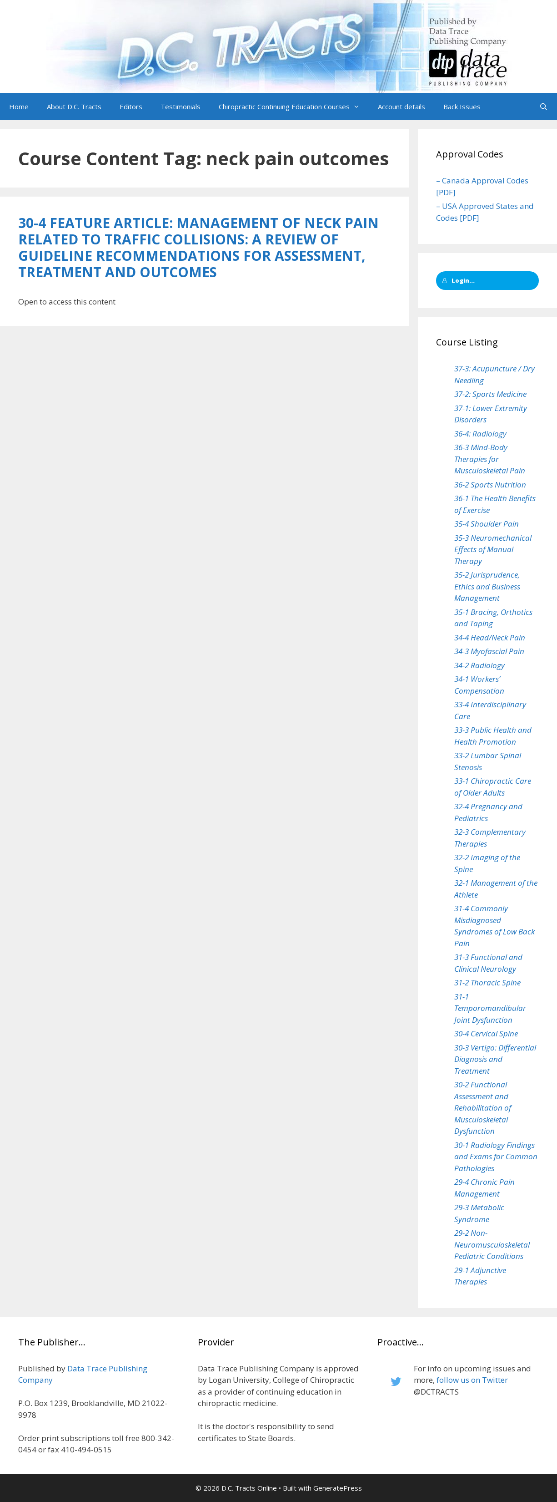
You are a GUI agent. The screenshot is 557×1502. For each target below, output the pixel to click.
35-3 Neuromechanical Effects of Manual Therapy (493, 549)
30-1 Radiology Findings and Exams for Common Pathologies (495, 1156)
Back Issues (462, 106)
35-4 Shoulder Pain (486, 523)
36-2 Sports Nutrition (490, 484)
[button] (359, 106)
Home (19, 106)
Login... (458, 280)
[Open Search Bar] (543, 106)
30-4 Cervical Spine (486, 1033)
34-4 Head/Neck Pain (489, 637)
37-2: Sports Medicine (490, 394)
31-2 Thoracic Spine (487, 982)
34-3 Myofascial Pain (489, 651)
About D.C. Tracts (74, 106)
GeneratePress (337, 1487)
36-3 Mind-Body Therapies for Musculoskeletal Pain (489, 459)
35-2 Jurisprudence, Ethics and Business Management (487, 586)
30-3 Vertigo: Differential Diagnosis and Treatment (495, 1059)
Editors (131, 106)
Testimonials (181, 106)
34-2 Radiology (479, 665)
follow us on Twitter (472, 1380)
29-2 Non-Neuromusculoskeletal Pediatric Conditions (492, 1244)
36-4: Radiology (480, 433)
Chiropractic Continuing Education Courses (294, 106)
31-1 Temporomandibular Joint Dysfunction (490, 1008)
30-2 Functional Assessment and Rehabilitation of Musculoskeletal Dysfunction (482, 1107)
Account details (401, 106)
